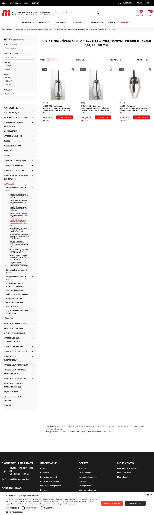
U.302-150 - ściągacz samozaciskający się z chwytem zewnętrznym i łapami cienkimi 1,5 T (95, 109)
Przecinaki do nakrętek (15, 302)
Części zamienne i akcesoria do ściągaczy (17, 312)
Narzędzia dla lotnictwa (15, 378)
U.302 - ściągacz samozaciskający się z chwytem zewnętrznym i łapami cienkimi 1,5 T (134, 109)
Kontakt (43, 490)
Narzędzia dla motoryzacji (16, 365)
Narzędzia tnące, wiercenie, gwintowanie (16, 177)
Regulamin (44, 473)
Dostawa (82, 481)
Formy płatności (85, 486)
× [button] (151, 495)
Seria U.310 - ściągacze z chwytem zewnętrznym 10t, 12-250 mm (18, 208)
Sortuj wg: (80, 60)
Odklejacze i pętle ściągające (17, 294)
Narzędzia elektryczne (14, 328)
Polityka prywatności (48, 477)
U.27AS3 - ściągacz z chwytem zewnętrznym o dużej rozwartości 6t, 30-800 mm (19, 243)
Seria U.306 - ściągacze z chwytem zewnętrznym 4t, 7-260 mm (19, 195)
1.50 (8, 66)
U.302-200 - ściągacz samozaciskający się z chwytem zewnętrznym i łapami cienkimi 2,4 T (57, 109)
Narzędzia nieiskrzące (13, 347)
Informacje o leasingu (87, 490)
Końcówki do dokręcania (15, 161)
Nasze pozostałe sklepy (49, 481)
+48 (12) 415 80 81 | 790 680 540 (21, 469)
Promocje (82, 468)
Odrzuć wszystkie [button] (135, 503)
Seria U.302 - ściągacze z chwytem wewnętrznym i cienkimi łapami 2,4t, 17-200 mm (19, 222)
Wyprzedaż (8, 405)
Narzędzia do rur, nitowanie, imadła (12, 340)
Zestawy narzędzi (11, 113)
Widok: (42, 60)
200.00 (9, 84)
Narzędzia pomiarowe (13, 166)
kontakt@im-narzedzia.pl (19, 479)
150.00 (9, 81)
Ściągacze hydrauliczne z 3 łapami (16, 271)
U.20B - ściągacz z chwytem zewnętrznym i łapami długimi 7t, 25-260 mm (19, 236)
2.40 (8, 69)
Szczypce (8, 156)
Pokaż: (139, 60)
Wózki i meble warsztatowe (16, 118)
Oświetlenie (9, 318)
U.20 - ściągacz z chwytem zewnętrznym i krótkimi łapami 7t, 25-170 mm (18, 229)
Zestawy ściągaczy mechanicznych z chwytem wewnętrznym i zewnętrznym (19, 264)
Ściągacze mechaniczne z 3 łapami (16, 189)
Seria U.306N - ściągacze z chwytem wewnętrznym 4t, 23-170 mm (18, 202)
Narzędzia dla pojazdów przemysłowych (15, 371)
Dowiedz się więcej (68, 504)
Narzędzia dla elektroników (10, 358)
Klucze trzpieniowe (12, 146)
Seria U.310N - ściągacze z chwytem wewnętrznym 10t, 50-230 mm (19, 215)
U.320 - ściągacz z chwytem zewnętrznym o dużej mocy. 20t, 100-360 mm (19, 251)
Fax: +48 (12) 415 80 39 (19, 474)
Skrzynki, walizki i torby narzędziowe (15, 124)
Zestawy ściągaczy (13, 306)
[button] (52, 512)
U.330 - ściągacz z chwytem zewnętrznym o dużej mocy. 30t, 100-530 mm (19, 257)
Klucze (7, 141)
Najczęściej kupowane (88, 477)
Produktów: (113, 60)
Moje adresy (122, 477)
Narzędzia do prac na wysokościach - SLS (13, 385)
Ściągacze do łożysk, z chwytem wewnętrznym (15, 284)
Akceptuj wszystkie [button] (112, 503)
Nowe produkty (85, 473)
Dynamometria (10, 131)
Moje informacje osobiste (127, 468)
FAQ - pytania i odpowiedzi (50, 486)
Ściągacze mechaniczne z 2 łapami (16, 278)
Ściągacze (9, 184)
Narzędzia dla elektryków (15, 351)
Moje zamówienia (124, 473)
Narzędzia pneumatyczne (15, 323)
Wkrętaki (8, 151)
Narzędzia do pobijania (14, 170)
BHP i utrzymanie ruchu (14, 333)
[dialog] (77, 503)
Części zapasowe (11, 392)
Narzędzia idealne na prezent (13, 398)
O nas (42, 468)
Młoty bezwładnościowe (15, 290)
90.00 (8, 78)
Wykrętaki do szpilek (14, 298)
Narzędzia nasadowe (13, 136)
